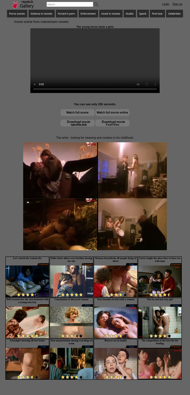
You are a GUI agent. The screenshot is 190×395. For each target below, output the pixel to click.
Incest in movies (110, 13)
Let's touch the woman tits (27, 258)
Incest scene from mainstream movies (41, 22)
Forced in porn (66, 13)
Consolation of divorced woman (71, 299)
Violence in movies (41, 13)
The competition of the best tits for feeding (159, 342)
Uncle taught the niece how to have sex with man (159, 259)
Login (165, 4)
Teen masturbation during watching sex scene (71, 342)
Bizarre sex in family (116, 340)
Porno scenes (17, 13)
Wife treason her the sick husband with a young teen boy (27, 301)
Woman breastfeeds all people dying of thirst (115, 259)
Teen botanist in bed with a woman (115, 299)
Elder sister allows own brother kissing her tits (71, 259)
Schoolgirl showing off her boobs (27, 340)
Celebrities (174, 13)
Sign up (177, 4)
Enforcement (88, 13)
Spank (142, 13)
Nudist (129, 13)
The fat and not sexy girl (160, 299)
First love (157, 13)
